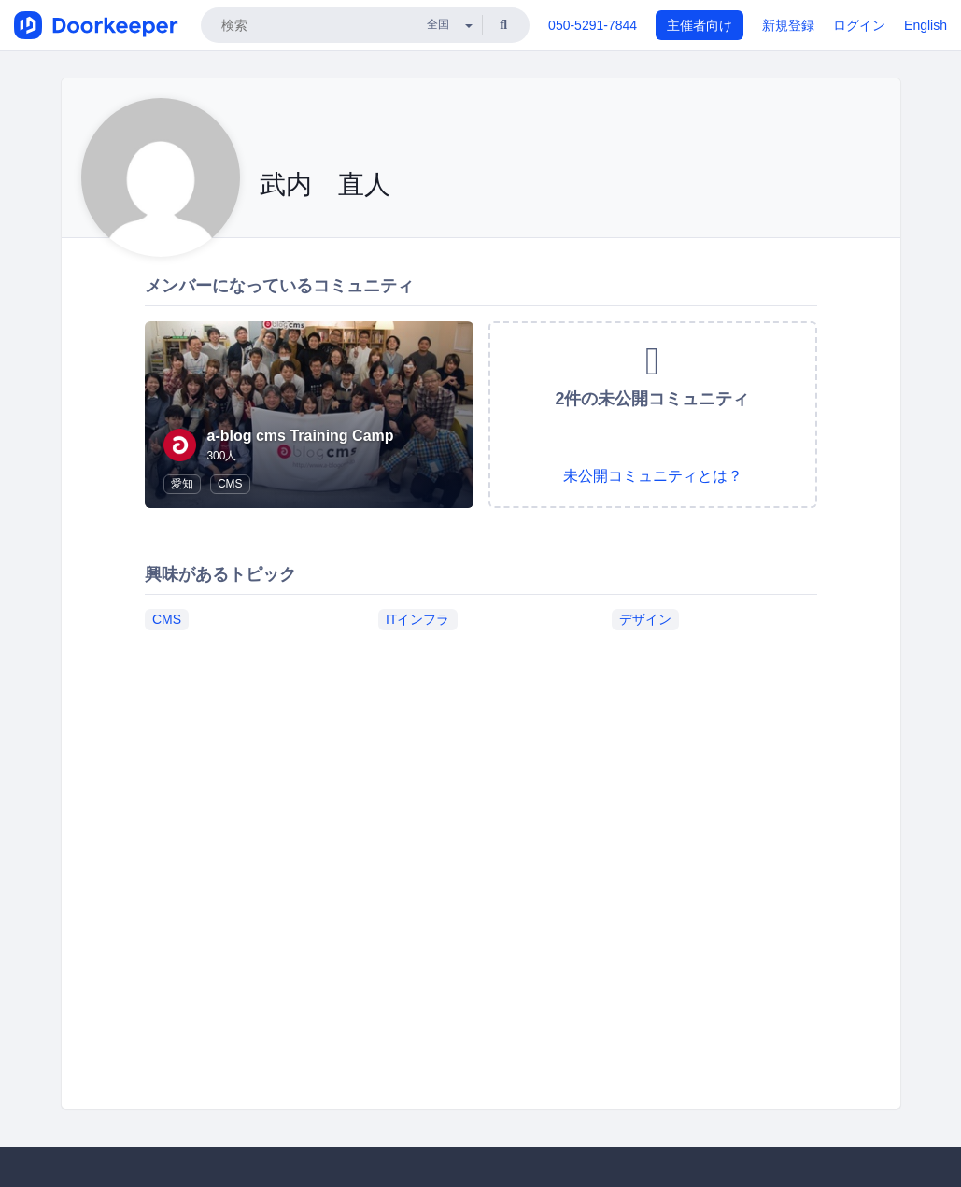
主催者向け (699, 25)
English (925, 25)
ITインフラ (417, 619)
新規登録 (788, 25)
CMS (230, 483)
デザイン (645, 619)
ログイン (859, 25)
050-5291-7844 (592, 25)
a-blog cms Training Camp (300, 436)
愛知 (182, 483)
